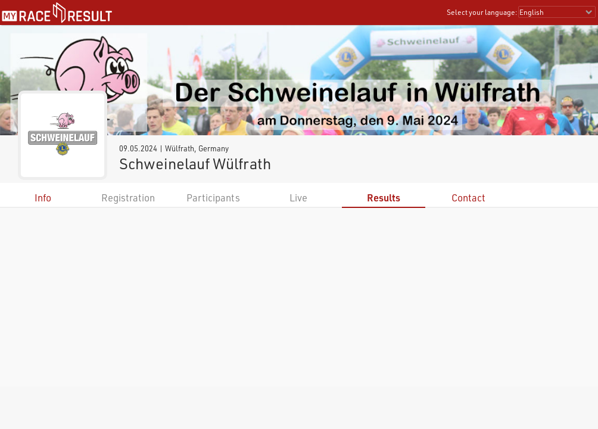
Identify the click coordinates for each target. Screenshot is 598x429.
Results (383, 197)
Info (43, 197)
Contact (468, 197)
